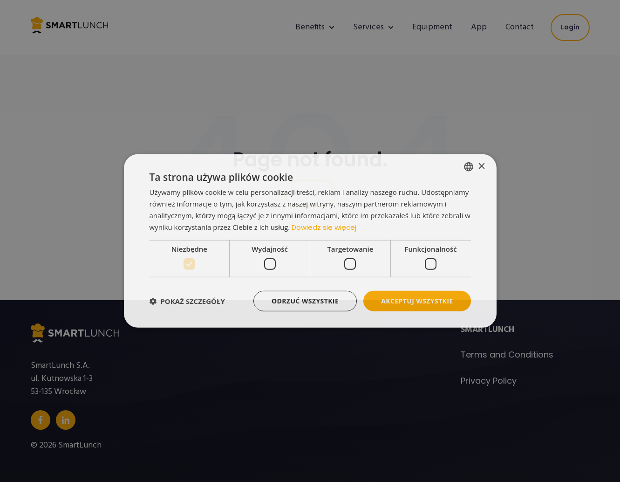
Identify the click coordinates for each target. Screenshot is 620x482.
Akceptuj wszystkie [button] (417, 300)
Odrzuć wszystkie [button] (305, 300)
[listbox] (468, 167)
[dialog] (310, 241)
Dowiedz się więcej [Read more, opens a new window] (324, 227)
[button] (187, 301)
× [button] (481, 166)
